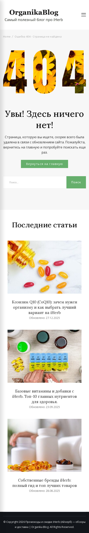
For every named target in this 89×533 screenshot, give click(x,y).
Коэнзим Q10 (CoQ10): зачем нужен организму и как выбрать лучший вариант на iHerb (44, 307)
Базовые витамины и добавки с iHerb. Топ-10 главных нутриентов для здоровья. (44, 396)
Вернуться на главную (44, 164)
